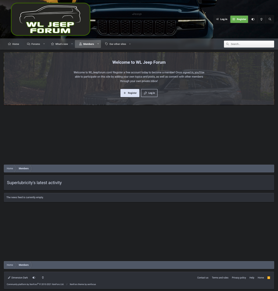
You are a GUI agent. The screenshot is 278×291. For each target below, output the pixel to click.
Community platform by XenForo (35, 284)
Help (251, 277)
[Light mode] (261, 19)
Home (15, 44)
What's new (61, 44)
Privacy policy (239, 277)
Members (88, 44)
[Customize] (253, 19)
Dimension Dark (18, 277)
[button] (44, 44)
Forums (35, 44)
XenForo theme (77, 284)
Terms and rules (220, 277)
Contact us (202, 277)
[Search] (270, 19)
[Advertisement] (139, 136)
